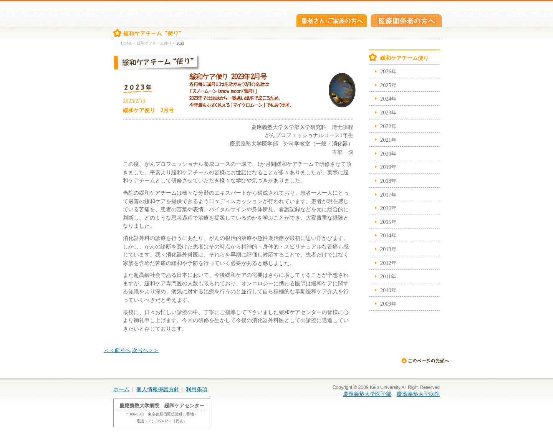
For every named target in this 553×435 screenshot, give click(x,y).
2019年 (388, 167)
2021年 (388, 140)
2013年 (388, 249)
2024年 (388, 99)
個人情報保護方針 (157, 389)
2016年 (388, 208)
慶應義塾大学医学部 (367, 394)
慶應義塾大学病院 (418, 394)
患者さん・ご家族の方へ (331, 20)
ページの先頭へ (425, 360)
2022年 (388, 126)
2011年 (388, 276)
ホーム (121, 389)
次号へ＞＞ (145, 350)
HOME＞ (128, 43)
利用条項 (196, 389)
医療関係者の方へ (406, 20)
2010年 (388, 290)
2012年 (388, 263)
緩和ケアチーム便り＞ (156, 43)
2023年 (388, 112)
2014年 (388, 235)
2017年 (388, 195)
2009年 (388, 304)
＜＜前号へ (117, 350)
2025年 (388, 85)
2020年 (388, 154)
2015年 (388, 222)
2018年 (388, 181)
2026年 (388, 71)
